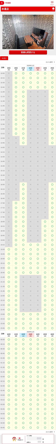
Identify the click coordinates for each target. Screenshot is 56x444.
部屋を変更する (28, 52)
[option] (4, 58)
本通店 (5, 9)
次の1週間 (51, 62)
